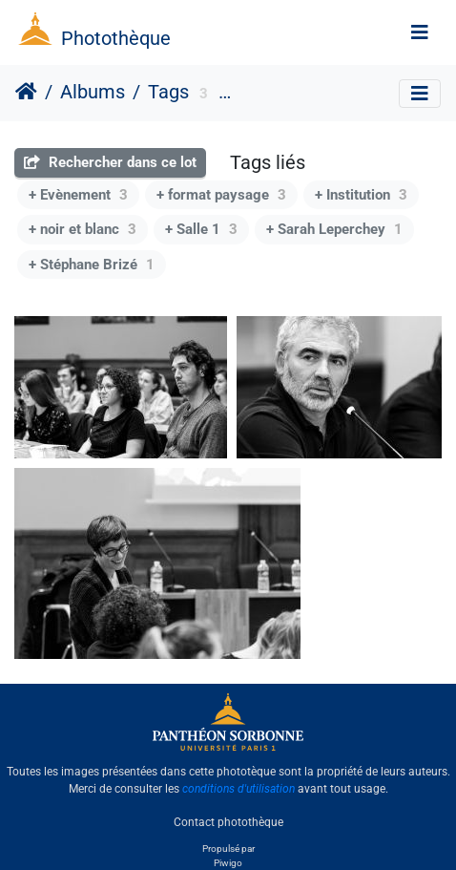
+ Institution (361, 194)
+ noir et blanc (82, 229)
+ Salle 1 (201, 229)
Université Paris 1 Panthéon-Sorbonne (341, 94)
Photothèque (116, 38)
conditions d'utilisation (238, 789)
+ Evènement (78, 194)
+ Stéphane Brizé (92, 264)
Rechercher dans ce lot (110, 162)
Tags (168, 91)
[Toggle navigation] (420, 32)
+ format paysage (221, 194)
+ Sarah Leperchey (334, 229)
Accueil (26, 91)
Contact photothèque (228, 821)
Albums (92, 91)
